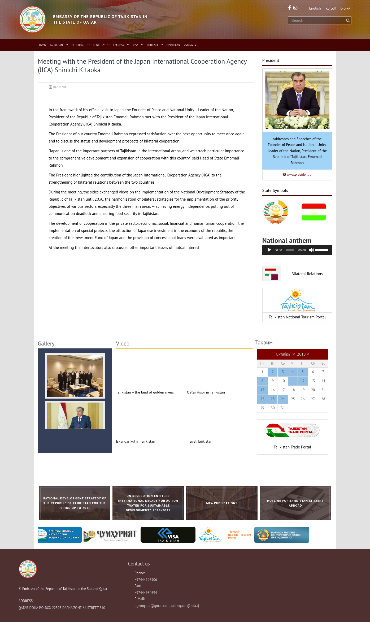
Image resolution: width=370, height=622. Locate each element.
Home (42, 44)
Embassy (118, 45)
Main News (173, 44)
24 (283, 399)
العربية (330, 8)
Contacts (190, 44)
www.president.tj (297, 174)
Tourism (152, 45)
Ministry (99, 45)
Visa (135, 45)
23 (273, 399)
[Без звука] (311, 250)
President (78, 45)
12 (302, 381)
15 (262, 390)
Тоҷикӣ (345, 8)
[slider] (290, 250)
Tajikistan (56, 45)
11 (293, 381)
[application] (297, 250)
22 (262, 399)
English (315, 8)
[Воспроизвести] (269, 250)
